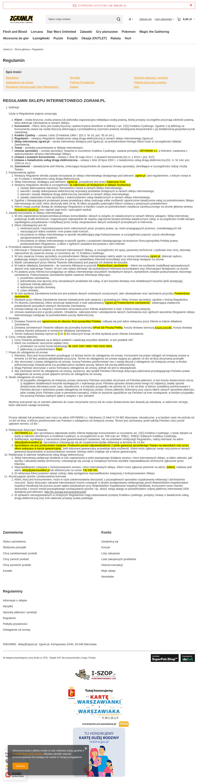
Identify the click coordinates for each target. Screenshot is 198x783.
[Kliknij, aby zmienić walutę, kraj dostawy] (131, 19)
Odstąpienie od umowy (19, 82)
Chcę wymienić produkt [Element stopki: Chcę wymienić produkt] (17, 565)
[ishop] (99, 680)
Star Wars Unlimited (61, 31)
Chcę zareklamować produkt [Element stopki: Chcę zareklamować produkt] (20, 553)
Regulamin (12, 77)
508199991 (9, 644)
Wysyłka (75, 77)
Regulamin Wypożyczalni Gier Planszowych (32, 86)
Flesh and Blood (15, 31)
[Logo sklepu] (21, 19)
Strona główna (22, 49)
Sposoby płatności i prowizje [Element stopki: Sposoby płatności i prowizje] (20, 612)
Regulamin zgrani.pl (26, 209)
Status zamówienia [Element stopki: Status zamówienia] (14, 541)
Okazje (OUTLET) (94, 38)
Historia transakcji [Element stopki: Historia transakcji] (112, 565)
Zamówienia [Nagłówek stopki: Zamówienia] (13, 532)
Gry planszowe (107, 31)
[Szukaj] (118, 19)
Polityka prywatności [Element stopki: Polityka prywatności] (15, 623)
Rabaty (116, 38)
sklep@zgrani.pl (27, 644)
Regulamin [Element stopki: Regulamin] (9, 618)
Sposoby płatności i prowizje (151, 77)
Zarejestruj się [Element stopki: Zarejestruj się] (109, 541)
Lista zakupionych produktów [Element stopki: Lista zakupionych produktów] (118, 559)
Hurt (128, 38)
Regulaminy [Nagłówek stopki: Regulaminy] (13, 591)
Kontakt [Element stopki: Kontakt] (7, 570)
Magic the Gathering (154, 31)
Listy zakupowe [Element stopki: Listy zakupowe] (110, 553)
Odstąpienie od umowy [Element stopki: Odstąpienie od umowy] (16, 629)
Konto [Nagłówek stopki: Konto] (106, 532)
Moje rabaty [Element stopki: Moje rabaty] (108, 570)
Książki (72, 38)
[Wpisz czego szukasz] (84, 19)
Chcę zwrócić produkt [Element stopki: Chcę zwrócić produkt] (16, 559)
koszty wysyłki (163, 327)
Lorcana (37, 31)
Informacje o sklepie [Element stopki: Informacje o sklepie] (15, 600)
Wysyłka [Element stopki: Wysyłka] (8, 606)
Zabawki (86, 31)
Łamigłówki (41, 38)
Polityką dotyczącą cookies (28, 753)
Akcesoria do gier (16, 38)
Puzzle (58, 38)
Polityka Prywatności (82, 82)
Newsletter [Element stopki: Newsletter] (107, 576)
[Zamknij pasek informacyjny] (191, 5)
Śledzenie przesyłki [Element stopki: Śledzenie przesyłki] (14, 547)
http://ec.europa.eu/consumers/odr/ (65, 491)
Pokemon (129, 31)
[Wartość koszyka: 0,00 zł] (186, 19)
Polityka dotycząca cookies (150, 82)
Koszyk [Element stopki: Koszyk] (105, 547)
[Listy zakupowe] (164, 19)
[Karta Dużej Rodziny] (99, 775)
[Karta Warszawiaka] (99, 725)
